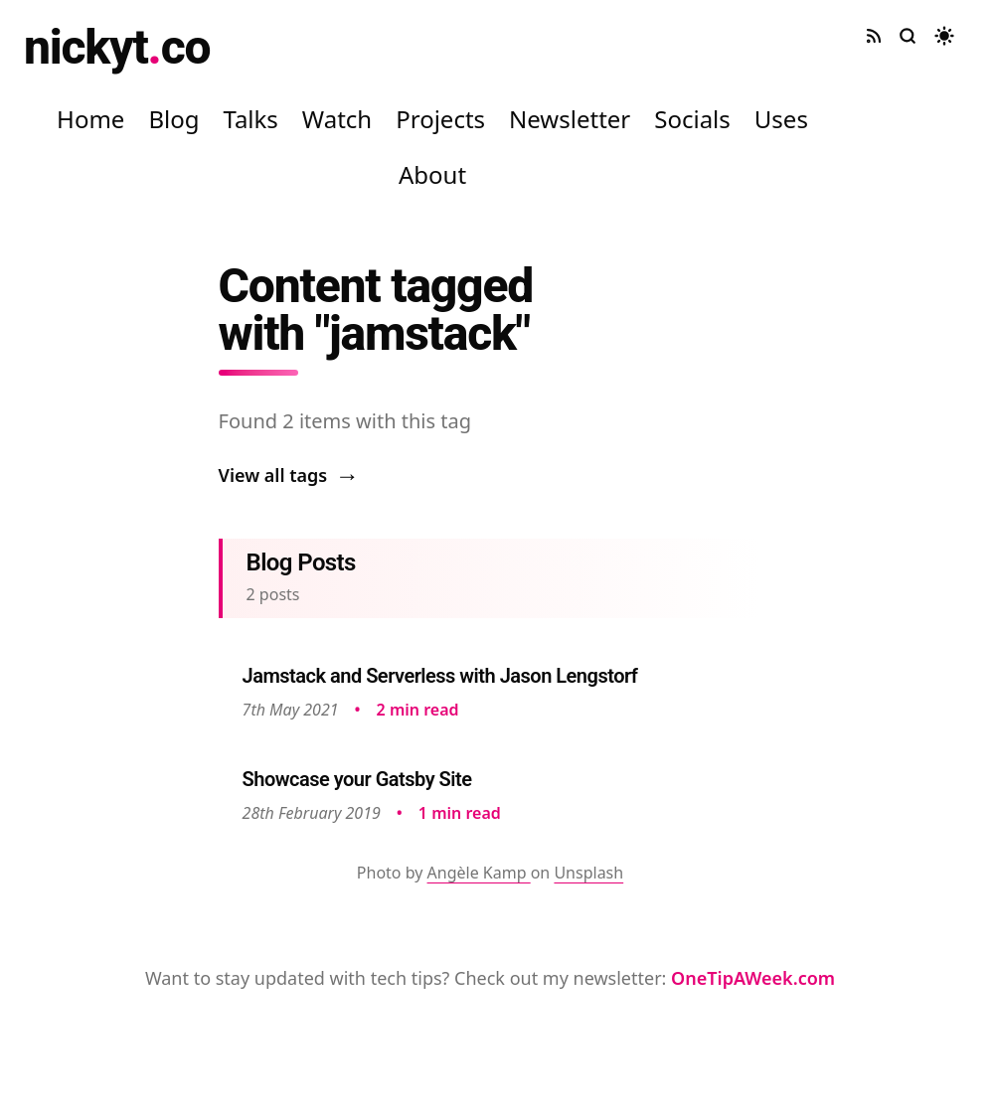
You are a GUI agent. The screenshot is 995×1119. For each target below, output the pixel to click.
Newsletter (569, 118)
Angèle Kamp (479, 872)
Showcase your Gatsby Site (357, 779)
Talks (250, 118)
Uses (781, 118)
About (432, 174)
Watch (337, 118)
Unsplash (588, 872)
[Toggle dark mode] (944, 36)
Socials (692, 118)
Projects (440, 118)
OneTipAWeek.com (753, 978)
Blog (173, 118)
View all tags (289, 475)
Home (90, 118)
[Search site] (907, 36)
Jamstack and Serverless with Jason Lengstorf (440, 676)
